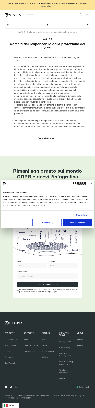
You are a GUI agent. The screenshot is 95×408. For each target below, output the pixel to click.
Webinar (45, 357)
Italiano (80, 339)
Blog (44, 339)
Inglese (80, 345)
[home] (13, 15)
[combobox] (10, 405)
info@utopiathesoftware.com (28, 396)
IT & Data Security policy (65, 354)
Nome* (19, 261)
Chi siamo (9, 357)
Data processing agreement (66, 363)
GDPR (44, 345)
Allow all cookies (77, 223)
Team (26, 339)
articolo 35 (75, 99)
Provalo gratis (10, 345)
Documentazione (31, 345)
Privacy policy (65, 341)
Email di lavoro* (22, 272)
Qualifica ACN (10, 363)
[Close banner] (91, 183)
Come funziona (11, 339)
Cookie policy (64, 347)
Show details (81, 215)
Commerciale (29, 351)
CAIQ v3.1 (63, 378)
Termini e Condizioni (63, 371)
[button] (87, 14)
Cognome (51, 261)
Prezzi (7, 351)
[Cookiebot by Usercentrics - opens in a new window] (75, 183)
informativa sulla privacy (42, 289)
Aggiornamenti (48, 351)
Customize (47, 223)
